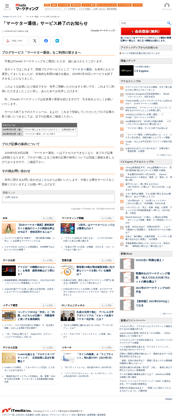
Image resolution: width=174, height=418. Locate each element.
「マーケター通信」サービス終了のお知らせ (146, 128)
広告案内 (29, 415)
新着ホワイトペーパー (133, 320)
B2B (5, 218)
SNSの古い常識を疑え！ (150, 260)
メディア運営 (10, 305)
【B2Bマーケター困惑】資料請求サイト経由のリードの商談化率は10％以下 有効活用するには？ (36, 228)
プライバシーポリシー (60, 415)
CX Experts (141, 70)
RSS (74, 415)
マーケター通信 (82, 69)
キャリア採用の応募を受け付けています (141, 53)
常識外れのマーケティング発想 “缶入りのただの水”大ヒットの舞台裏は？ (153, 277)
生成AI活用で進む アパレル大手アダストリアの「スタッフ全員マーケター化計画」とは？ (95, 315)
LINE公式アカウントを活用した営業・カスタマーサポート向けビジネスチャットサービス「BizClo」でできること (88, 292)
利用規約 (168, 399)
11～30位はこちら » (164, 155)
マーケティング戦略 (73, 218)
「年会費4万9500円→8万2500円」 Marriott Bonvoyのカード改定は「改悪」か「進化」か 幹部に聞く (148, 177)
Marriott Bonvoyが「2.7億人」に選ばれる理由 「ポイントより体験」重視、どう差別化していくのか (148, 220)
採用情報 (91, 415)
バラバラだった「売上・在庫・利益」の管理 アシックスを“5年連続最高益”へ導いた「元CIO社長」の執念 (148, 210)
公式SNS (20, 415)
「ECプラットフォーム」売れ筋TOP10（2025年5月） (88, 367)
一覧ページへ (167, 314)
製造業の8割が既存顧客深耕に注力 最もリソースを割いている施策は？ (96, 270)
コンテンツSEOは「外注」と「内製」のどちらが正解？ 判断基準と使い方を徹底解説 (36, 315)
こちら (45, 179)
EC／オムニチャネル (73, 305)
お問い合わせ (11, 197)
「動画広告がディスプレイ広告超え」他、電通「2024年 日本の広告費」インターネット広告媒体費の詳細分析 (29, 379)
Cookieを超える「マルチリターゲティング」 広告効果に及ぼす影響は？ (36, 358)
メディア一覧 (8, 415)
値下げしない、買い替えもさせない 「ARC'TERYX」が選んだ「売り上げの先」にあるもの (148, 187)
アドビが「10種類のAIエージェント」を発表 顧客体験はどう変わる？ (36, 270)
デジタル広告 (10, 347)
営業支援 (67, 260)
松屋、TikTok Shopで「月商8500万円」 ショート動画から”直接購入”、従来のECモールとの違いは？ (148, 230)
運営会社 (81, 415)
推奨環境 (101, 415)
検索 (169, 23)
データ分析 (9, 260)
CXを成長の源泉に (142, 67)
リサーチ (67, 347)
